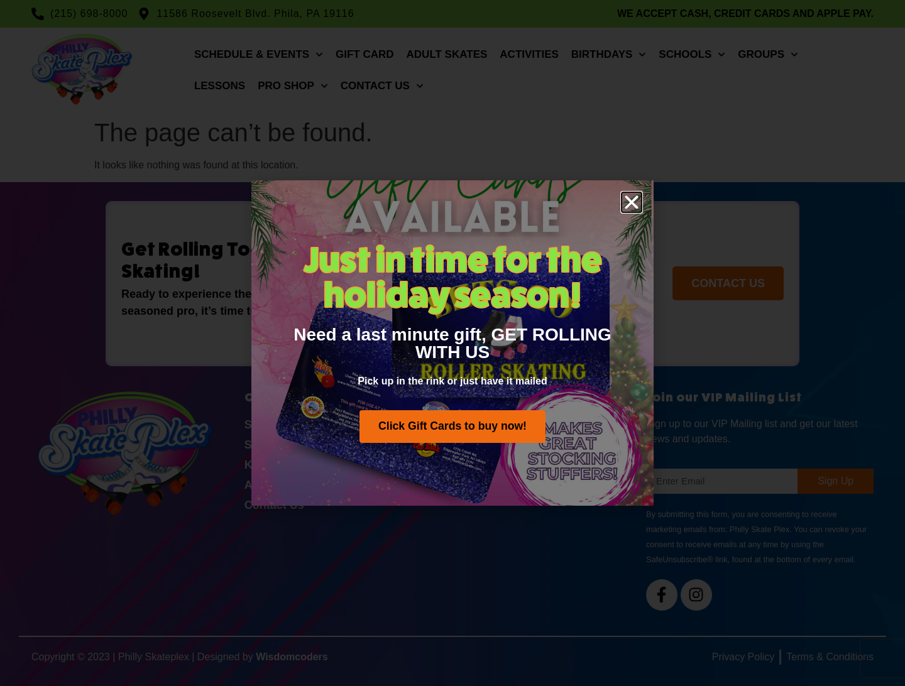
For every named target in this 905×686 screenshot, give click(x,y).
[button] (631, 201)
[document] (452, 343)
